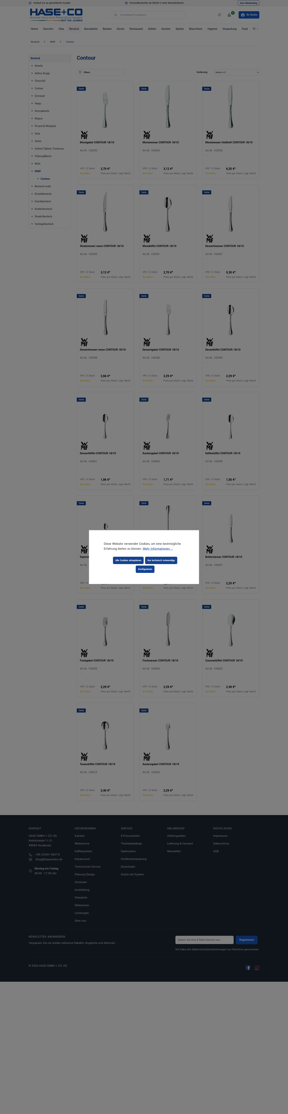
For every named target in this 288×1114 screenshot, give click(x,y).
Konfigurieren (145, 569)
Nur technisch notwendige (161, 560)
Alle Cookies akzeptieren (128, 560)
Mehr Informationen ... (158, 549)
